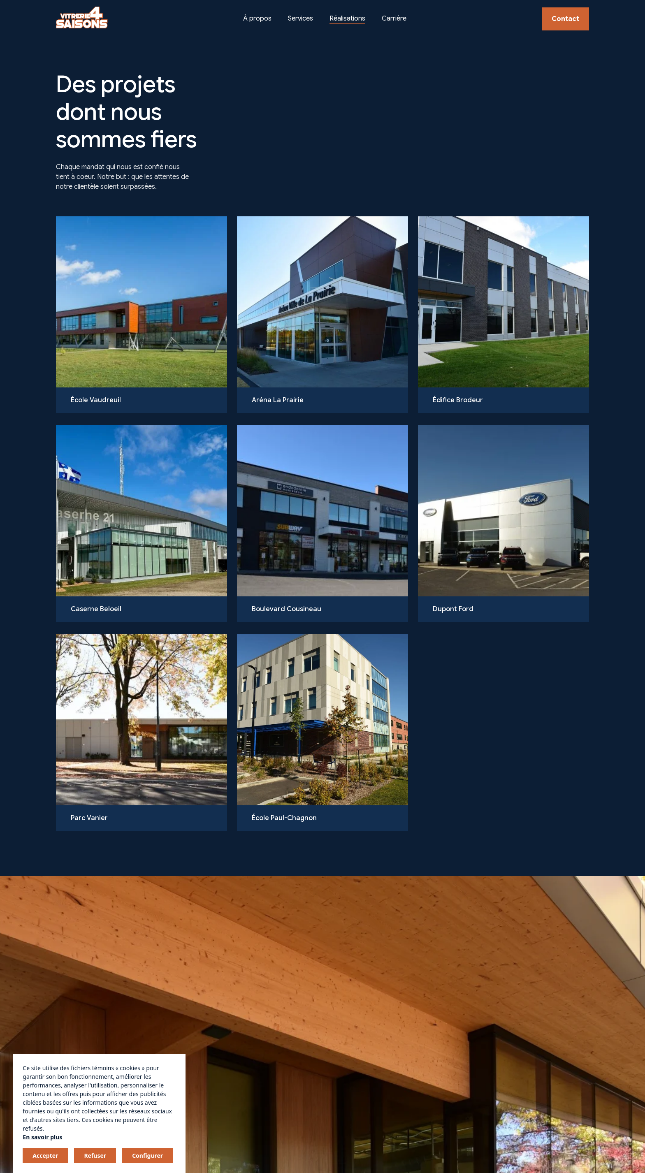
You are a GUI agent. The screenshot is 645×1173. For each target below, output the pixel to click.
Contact (565, 19)
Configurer (147, 1155)
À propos (257, 18)
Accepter (45, 1155)
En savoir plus (42, 1137)
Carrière (394, 18)
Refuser (95, 1155)
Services (300, 18)
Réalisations (347, 18)
